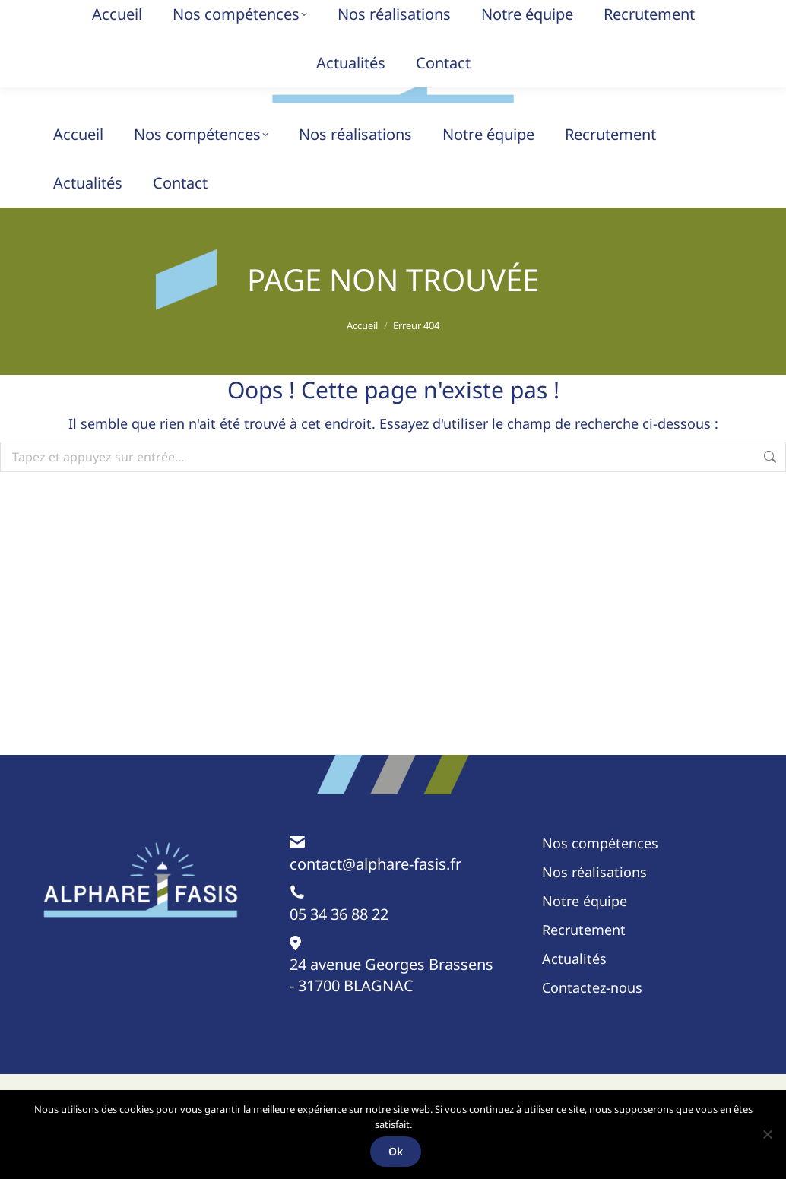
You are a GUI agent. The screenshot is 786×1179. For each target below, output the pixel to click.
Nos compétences (600, 873)
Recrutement (584, 960)
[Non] (767, 1135)
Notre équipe (584, 931)
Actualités (574, 989)
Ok (397, 1152)
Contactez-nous (592, 1018)
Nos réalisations (594, 902)
